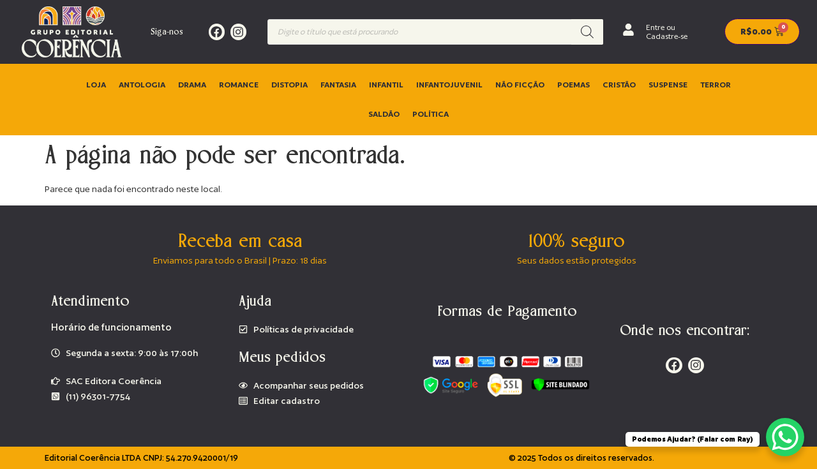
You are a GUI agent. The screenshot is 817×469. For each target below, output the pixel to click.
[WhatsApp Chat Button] (785, 437)
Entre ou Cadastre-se (666, 31)
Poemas (573, 84)
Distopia (289, 84)
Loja (96, 84)
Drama (192, 84)
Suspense (667, 84)
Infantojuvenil (449, 84)
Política (430, 114)
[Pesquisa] (587, 32)
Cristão (619, 84)
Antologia (142, 84)
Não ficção (519, 84)
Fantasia (338, 84)
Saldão (384, 114)
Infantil (386, 84)
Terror (715, 84)
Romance (239, 84)
